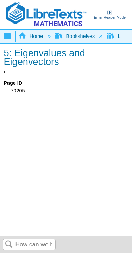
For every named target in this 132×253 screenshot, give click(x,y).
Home (31, 36)
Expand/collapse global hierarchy (12, 36)
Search (9, 244)
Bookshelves (75, 36)
